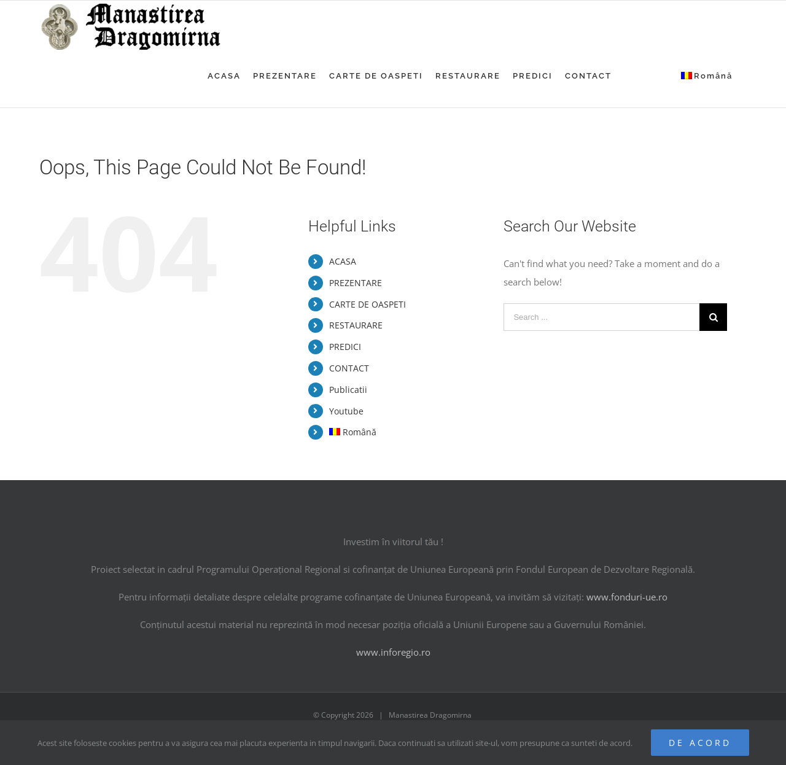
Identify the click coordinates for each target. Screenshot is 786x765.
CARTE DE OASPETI (367, 304)
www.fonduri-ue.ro (626, 597)
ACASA (342, 261)
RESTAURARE (356, 325)
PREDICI (345, 346)
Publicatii (348, 389)
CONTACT (349, 368)
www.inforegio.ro (393, 652)
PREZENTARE (355, 283)
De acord (700, 742)
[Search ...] (601, 317)
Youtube (346, 411)
